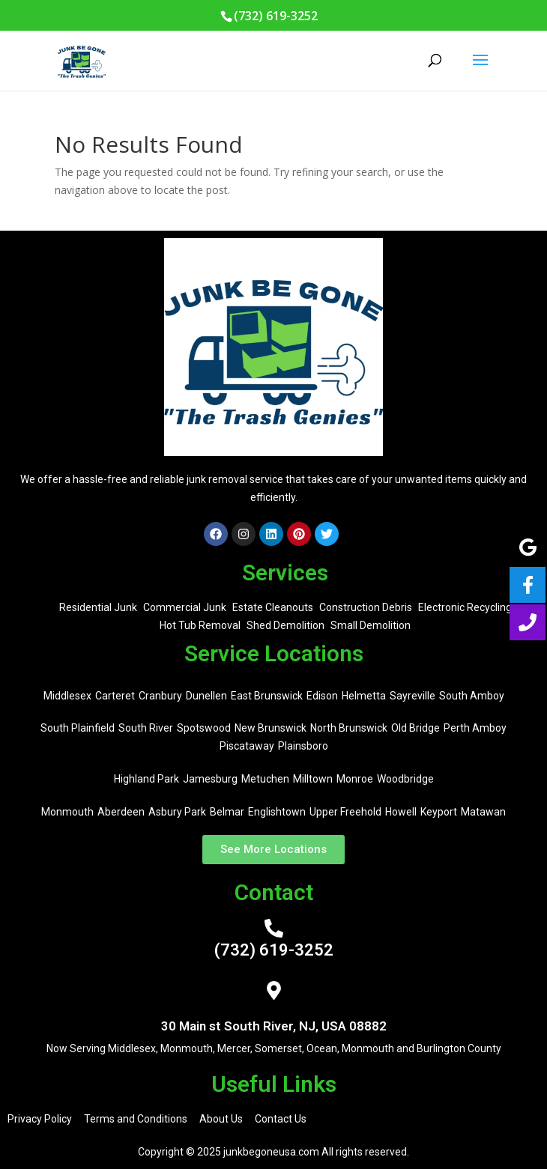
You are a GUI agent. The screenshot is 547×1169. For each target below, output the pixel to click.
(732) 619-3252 (273, 950)
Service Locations (273, 653)
